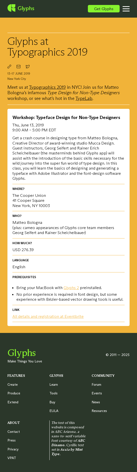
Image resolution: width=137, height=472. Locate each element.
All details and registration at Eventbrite (48, 316)
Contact (13, 431)
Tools (53, 393)
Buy (52, 402)
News (96, 402)
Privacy (13, 449)
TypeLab (83, 98)
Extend (12, 402)
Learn (53, 384)
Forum (96, 384)
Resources (99, 411)
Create (12, 384)
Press (11, 440)
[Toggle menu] (130, 9)
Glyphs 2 (71, 287)
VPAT (11, 458)
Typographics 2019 (47, 87)
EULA (53, 411)
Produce (13, 393)
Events (97, 393)
